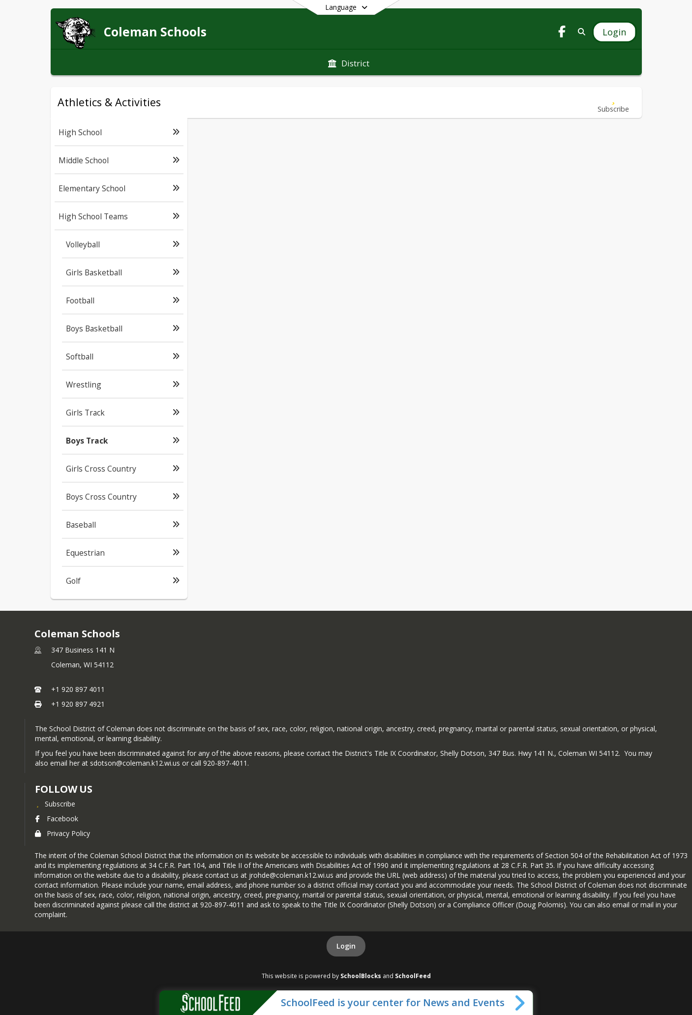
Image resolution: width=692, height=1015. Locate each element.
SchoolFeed (413, 976)
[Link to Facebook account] (561, 33)
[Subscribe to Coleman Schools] (55, 803)
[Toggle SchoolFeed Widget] (520, 1002)
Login (346, 946)
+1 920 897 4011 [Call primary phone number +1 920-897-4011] (78, 689)
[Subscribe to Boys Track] (613, 102)
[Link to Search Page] (579, 31)
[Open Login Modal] (614, 32)
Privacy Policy (62, 833)
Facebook (56, 818)
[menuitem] (348, 62)
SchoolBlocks (360, 976)
